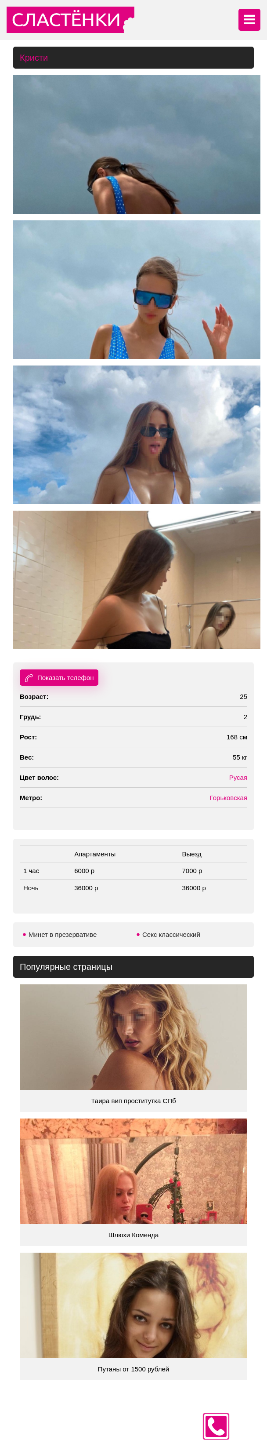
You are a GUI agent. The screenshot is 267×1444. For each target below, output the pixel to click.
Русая (238, 777)
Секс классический (171, 934)
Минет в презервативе (63, 934)
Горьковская (228, 797)
